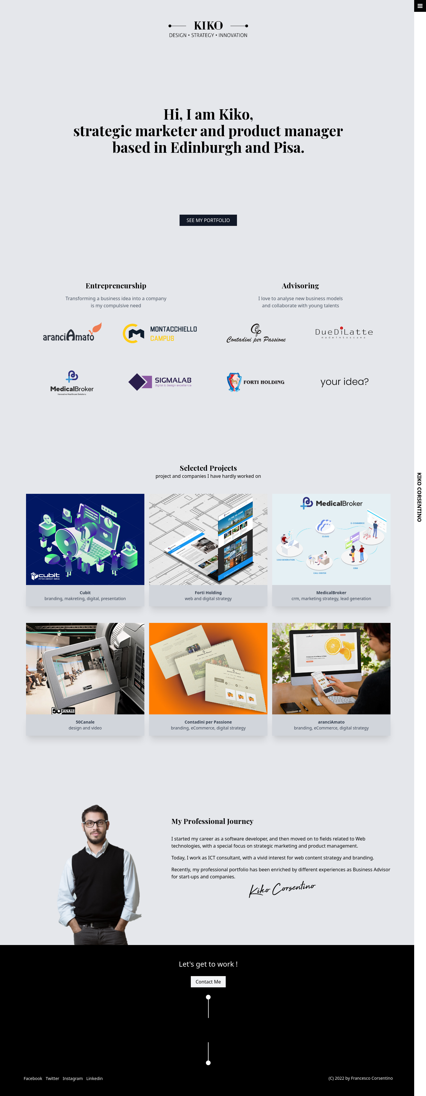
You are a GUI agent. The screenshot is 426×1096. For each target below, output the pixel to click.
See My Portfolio (208, 220)
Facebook (33, 1078)
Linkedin (94, 1078)
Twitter (53, 1078)
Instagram (73, 1078)
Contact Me (208, 981)
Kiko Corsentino (419, 497)
